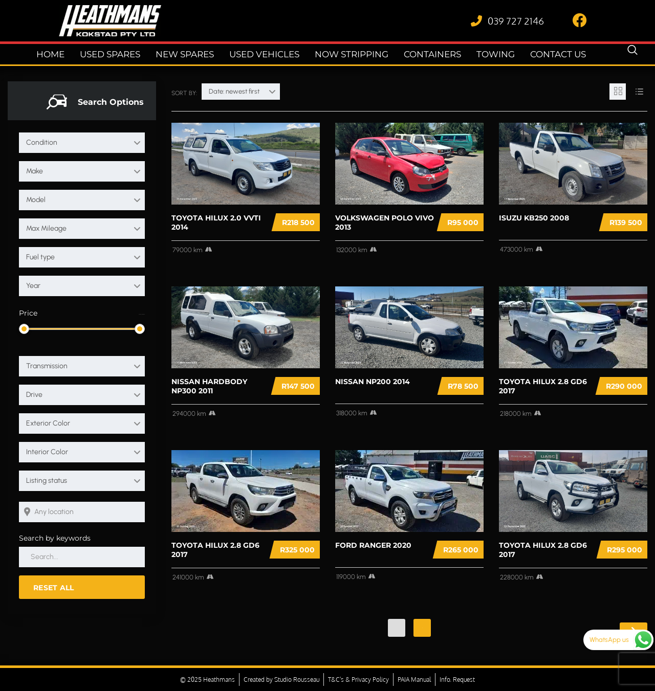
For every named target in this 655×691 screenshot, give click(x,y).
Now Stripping (348, 54)
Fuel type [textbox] (40, 257)
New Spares (194, 54)
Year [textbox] (33, 285)
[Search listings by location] (82, 512)
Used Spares (125, 54)
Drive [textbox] (34, 394)
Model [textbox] (36, 199)
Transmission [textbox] (47, 366)
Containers (423, 54)
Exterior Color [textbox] (48, 423)
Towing (481, 54)
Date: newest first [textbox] (234, 91)
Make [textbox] (34, 171)
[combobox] (82, 142)
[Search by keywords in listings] (82, 557)
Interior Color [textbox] (47, 452)
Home (70, 54)
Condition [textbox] (41, 142)
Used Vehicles (267, 54)
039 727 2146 (516, 20)
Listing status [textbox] (46, 480)
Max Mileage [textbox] (46, 228)
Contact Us (539, 54)
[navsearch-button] (632, 54)
